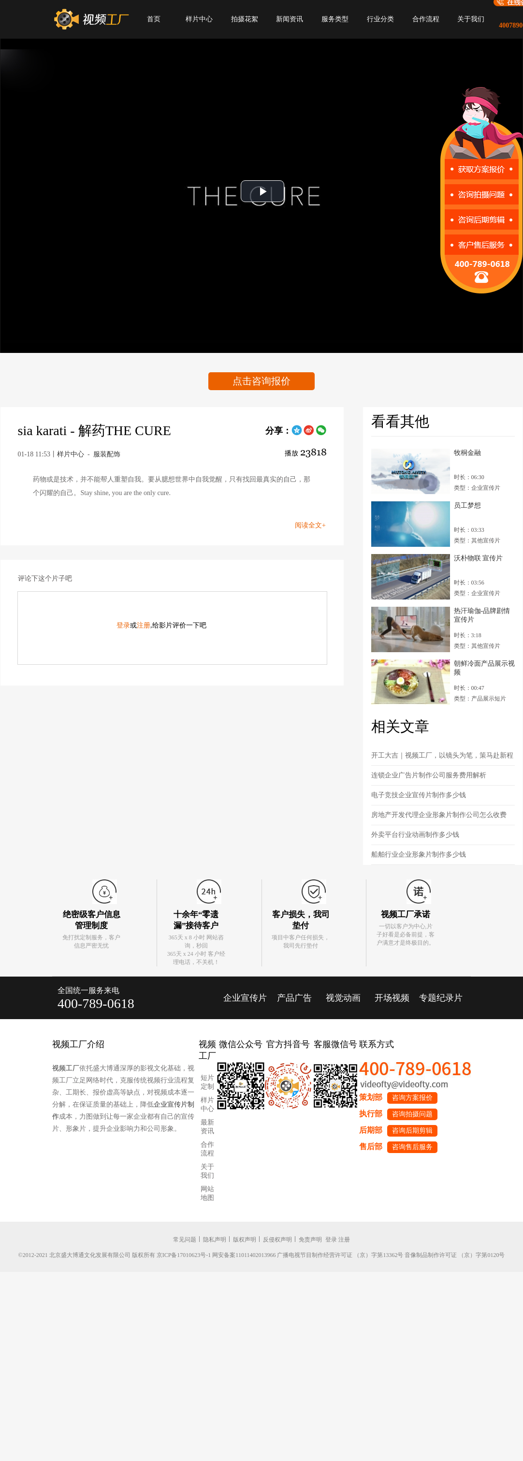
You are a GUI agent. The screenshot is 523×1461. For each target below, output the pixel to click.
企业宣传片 (245, 998)
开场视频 (392, 998)
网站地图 (207, 1193)
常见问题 (184, 1239)
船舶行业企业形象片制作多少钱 (418, 854)
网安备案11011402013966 (244, 1255)
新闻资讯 (289, 19)
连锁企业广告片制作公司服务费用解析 (428, 775)
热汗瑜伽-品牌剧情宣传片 (482, 615)
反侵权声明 (277, 1239)
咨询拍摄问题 (412, 1114)
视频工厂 (65, 1068)
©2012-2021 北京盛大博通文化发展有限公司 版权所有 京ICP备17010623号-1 (114, 1255)
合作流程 (425, 19)
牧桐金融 (467, 452)
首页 (153, 19)
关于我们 (470, 19)
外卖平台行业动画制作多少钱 (415, 834)
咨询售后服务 (412, 1147)
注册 (143, 625)
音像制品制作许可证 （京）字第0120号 (455, 1255)
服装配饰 (106, 454)
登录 (123, 625)
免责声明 (310, 1239)
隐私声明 (214, 1239)
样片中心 (199, 19)
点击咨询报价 (261, 381)
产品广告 (294, 998)
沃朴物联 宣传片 (478, 558)
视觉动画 (343, 998)
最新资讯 (207, 1127)
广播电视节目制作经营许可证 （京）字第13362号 (340, 1255)
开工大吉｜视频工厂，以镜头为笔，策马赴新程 (442, 755)
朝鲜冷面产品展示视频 (484, 668)
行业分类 (380, 19)
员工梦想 (467, 505)
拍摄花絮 (244, 19)
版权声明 (244, 1239)
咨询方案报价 (412, 1097)
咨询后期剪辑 (412, 1130)
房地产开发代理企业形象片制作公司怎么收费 (439, 814)
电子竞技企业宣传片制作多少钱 (418, 795)
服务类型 (335, 19)
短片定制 (207, 1082)
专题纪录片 (441, 998)
